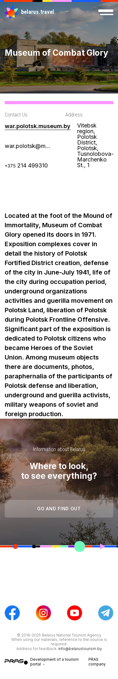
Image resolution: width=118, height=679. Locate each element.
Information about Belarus (59, 449)
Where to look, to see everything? (59, 471)
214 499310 (26, 165)
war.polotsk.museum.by (37, 126)
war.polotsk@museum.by (29, 146)
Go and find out (59, 508)
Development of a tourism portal (54, 661)
